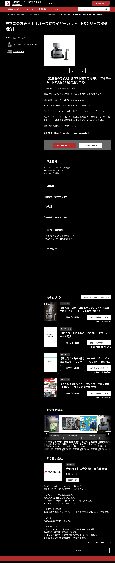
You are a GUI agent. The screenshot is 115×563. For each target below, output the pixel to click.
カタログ (29, 9)
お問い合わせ (100, 3)
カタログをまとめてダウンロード (96, 297)
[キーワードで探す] (106, 9)
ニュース (54, 9)
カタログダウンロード (99, 317)
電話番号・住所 (72, 480)
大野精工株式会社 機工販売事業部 (86, 469)
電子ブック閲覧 (72, 317)
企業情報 (42, 9)
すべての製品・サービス (15, 37)
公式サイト (17, 5)
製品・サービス (14, 9)
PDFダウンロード (90, 145)
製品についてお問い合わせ (64, 145)
